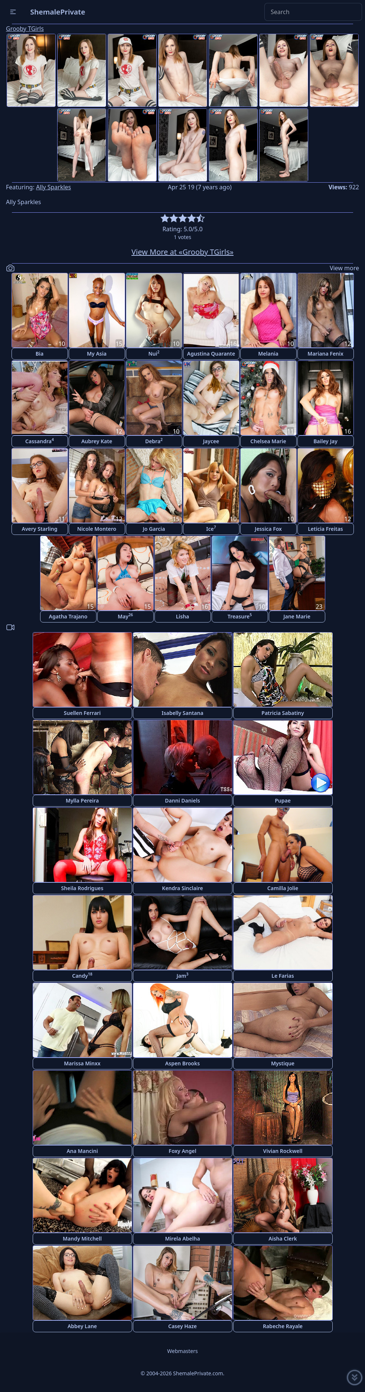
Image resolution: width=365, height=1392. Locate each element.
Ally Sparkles (53, 187)
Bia (39, 353)
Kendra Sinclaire (182, 888)
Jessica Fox (268, 528)
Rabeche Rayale (283, 1326)
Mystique (282, 1063)
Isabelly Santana (182, 712)
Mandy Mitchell (82, 1238)
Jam (183, 975)
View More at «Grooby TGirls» (182, 252)
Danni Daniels (182, 800)
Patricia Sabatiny (282, 712)
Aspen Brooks (182, 1063)
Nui (153, 353)
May (125, 616)
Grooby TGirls (25, 28)
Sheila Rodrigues (82, 888)
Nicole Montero (96, 528)
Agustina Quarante (211, 353)
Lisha (182, 616)
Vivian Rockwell (283, 1150)
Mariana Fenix (325, 353)
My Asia (97, 353)
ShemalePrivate (57, 12)
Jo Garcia (154, 528)
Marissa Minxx (82, 1063)
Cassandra (39, 441)
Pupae (283, 800)
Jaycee (211, 441)
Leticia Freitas (325, 528)
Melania (268, 353)
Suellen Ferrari (82, 712)
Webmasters (182, 1351)
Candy (82, 975)
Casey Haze (182, 1326)
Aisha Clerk (282, 1238)
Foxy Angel (182, 1150)
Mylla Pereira (82, 800)
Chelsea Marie (268, 441)
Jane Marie (296, 616)
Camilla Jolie (282, 888)
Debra (154, 441)
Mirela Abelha (182, 1238)
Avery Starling (40, 528)
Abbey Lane (82, 1326)
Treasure (240, 616)
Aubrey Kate (96, 441)
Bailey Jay (325, 441)
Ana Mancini (82, 1150)
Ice (211, 528)
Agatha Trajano (68, 616)
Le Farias (282, 975)
